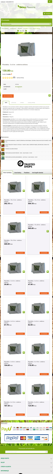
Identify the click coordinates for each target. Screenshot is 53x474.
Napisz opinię (20, 77)
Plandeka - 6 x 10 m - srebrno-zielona (36, 362)
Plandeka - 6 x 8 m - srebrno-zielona (36, 402)
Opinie (22, 102)
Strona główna (5, 28)
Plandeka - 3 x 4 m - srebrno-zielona (12, 281)
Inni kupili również (37, 172)
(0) (14, 77)
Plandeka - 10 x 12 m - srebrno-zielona (13, 200)
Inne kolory (17, 172)
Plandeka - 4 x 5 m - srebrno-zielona (12, 322)
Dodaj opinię (31, 102)
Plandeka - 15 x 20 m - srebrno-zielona (37, 225)
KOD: (5, 84)
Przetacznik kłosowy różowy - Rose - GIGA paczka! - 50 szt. (18, 152)
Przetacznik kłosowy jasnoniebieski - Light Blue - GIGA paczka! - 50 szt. (21, 157)
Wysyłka (13, 102)
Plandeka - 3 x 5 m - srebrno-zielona (36, 281)
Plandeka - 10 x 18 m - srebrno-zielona (13, 241)
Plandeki (20, 28)
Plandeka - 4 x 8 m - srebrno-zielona (12, 362)
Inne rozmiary (7, 172)
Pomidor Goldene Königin (11, 148)
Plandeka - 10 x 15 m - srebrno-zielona (37, 200)
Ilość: (5, 89)
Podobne (26, 172)
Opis (6, 102)
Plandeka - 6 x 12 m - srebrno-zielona (12, 402)
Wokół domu (13, 28)
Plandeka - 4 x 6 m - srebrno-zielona (36, 322)
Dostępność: (7, 86)
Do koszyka (8, 96)
